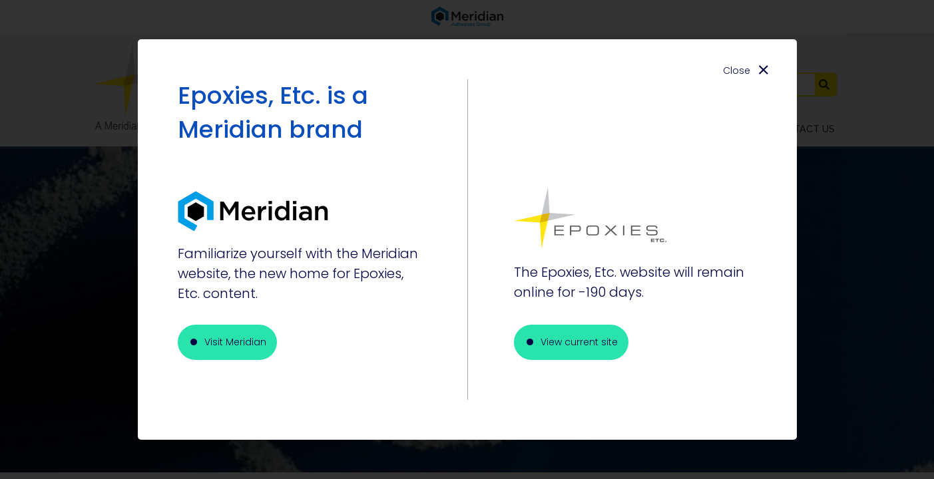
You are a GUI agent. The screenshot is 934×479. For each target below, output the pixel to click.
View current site (579, 342)
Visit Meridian (235, 342)
